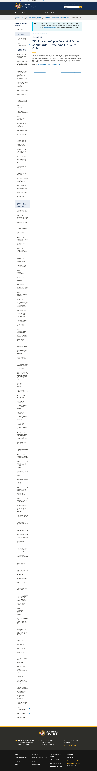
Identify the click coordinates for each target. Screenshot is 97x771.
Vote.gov (70, 757)
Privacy (34, 761)
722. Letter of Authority (40, 72)
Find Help (73, 4)
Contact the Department (47, 740)
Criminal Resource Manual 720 (45, 64)
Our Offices (66, 4)
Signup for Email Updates (71, 740)
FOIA (16, 764)
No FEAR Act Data (54, 759)
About (16, 754)
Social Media (67, 742)
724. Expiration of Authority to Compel (71, 72)
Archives (17, 761)
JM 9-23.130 (56, 64)
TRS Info (51, 744)
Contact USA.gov (72, 765)
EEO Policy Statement (55, 763)
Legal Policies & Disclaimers (39, 757)
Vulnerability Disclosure (56, 766)
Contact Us (79, 4)
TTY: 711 (44, 744)
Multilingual (70, 754)
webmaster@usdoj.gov (50, 27)
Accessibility (35, 754)
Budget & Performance (21, 757)
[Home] (26, 8)
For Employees (36, 764)
